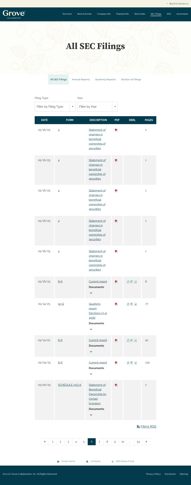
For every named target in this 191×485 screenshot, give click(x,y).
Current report (98, 284)
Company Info (104, 14)
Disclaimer (170, 476)
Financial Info (122, 14)
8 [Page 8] (108, 445)
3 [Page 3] (69, 445)
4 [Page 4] (77, 445)
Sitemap (184, 476)
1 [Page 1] (54, 445)
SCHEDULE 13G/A (69, 387)
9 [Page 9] (116, 445)
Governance (182, 14)
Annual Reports (81, 81)
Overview (67, 14)
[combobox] (55, 109)
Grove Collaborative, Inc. (23, 476)
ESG (169, 14)
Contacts (96, 463)
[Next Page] (146, 444)
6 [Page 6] (93, 445)
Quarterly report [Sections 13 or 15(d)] (98, 313)
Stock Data (139, 14)
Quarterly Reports (105, 81)
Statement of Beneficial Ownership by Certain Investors (97, 396)
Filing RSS (146, 429)
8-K (60, 284)
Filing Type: (42, 100)
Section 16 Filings (131, 81)
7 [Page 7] (100, 445)
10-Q (61, 306)
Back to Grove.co (178, 4)
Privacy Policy (153, 476)
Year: (80, 100)
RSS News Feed (125, 463)
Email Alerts (68, 463)
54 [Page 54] (139, 445)
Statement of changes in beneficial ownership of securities (97, 141)
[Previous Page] (45, 444)
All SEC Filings (58, 81)
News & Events (84, 14)
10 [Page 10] (124, 445)
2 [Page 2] (62, 445)
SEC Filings (156, 14)
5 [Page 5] (85, 445)
